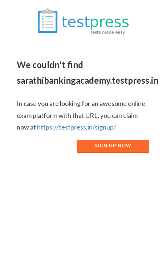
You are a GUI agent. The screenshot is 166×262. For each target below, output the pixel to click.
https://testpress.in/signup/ (76, 127)
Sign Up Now (112, 145)
